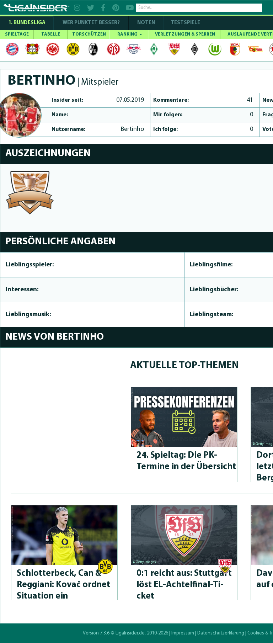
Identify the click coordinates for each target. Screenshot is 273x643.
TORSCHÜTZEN (89, 34)
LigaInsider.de (130, 633)
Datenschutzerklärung (220, 633)
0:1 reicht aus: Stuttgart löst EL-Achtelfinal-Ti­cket (184, 585)
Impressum (182, 633)
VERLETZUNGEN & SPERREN (185, 34)
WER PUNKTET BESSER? (91, 23)
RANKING (129, 34)
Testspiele (185, 23)
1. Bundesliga (27, 23)
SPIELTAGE (17, 34)
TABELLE (50, 34)
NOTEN (146, 23)
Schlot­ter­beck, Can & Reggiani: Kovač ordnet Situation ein (63, 585)
